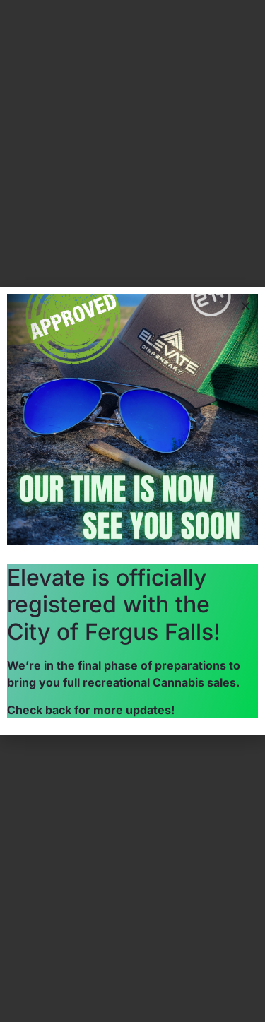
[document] (132, 511)
